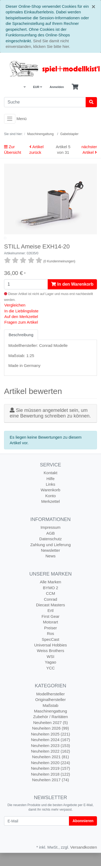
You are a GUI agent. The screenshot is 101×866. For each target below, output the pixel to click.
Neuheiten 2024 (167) (50, 752)
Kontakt (50, 486)
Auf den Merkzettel (21, 329)
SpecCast (50, 652)
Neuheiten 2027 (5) (50, 735)
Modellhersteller (50, 707)
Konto (50, 509)
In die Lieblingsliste (21, 324)
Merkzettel (50, 514)
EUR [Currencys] (37, 87)
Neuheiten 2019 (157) (50, 781)
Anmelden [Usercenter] (57, 87)
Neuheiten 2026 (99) (50, 741)
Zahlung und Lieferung (50, 557)
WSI (50, 669)
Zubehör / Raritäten (50, 729)
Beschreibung (21, 348)
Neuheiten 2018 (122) (50, 787)
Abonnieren (82, 834)
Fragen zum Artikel (21, 335)
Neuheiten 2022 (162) (50, 764)
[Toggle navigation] (9, 119)
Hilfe (50, 491)
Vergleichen (14, 318)
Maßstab (50, 718)
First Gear (50, 629)
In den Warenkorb (72, 297)
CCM (50, 606)
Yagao (50, 675)
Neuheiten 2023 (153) (50, 758)
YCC (50, 681)
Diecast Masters (50, 618)
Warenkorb (50, 503)
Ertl (50, 624)
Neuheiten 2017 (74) (50, 793)
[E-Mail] (36, 834)
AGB (50, 546)
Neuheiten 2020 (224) (50, 775)
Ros (50, 646)
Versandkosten (83, 860)
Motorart (50, 635)
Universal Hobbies (50, 658)
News (51, 569)
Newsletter (50, 563)
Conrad (50, 612)
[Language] (24, 87)
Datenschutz (50, 552)
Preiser (50, 641)
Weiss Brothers (50, 664)
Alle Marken (50, 595)
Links (50, 497)
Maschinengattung (50, 724)
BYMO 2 (50, 601)
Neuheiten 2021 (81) (50, 770)
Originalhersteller (50, 712)
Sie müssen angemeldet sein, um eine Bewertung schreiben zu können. (50, 426)
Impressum (50, 540)
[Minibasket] (75, 87)
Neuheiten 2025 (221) (50, 747)
